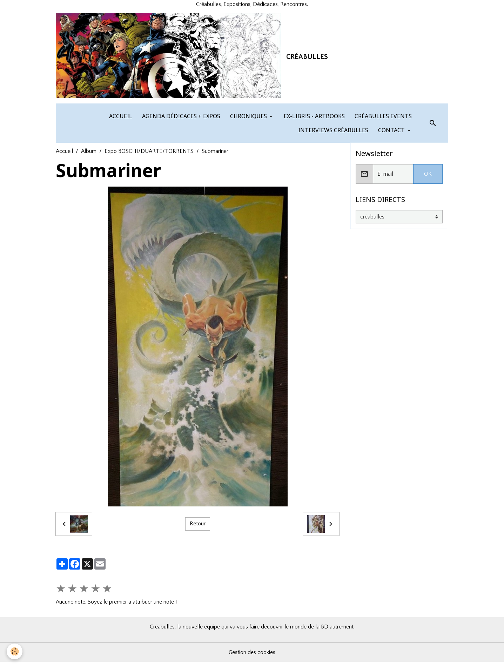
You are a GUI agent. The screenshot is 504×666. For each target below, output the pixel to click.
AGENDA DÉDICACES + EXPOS (180, 120)
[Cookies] (15, 651)
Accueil (64, 155)
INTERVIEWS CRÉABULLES (332, 134)
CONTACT (391, 134)
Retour (198, 528)
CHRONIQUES (248, 120)
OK (428, 178)
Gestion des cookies (252, 656)
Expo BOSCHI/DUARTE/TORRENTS (149, 155)
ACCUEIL (120, 120)
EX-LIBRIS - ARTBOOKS (313, 120)
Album (88, 155)
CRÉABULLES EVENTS (382, 120)
